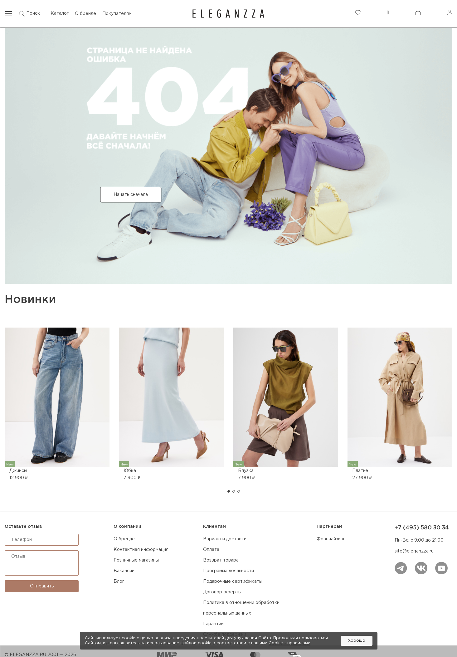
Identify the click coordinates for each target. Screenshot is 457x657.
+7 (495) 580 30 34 (422, 527)
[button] (228, 491)
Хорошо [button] (356, 640)
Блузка (246, 471)
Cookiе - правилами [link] (289, 643)
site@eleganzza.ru (414, 551)
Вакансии (124, 571)
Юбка (130, 471)
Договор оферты (222, 592)
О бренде (124, 539)
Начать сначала (131, 195)
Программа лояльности (228, 571)
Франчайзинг (331, 539)
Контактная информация (141, 550)
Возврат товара (221, 560)
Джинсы (18, 471)
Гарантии (213, 624)
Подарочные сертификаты (232, 581)
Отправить (42, 586)
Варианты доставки (224, 539)
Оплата (211, 550)
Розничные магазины (136, 560)
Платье (360, 471)
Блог (119, 581)
